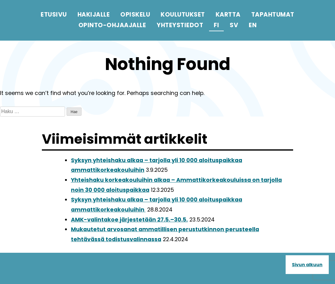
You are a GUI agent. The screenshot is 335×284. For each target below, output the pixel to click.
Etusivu (54, 14)
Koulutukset (183, 14)
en (253, 25)
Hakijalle (94, 14)
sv (234, 25)
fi (216, 25)
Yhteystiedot (180, 25)
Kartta (228, 14)
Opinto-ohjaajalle (112, 25)
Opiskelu (135, 14)
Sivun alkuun (307, 265)
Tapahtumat (272, 14)
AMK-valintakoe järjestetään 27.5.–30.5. (129, 219)
